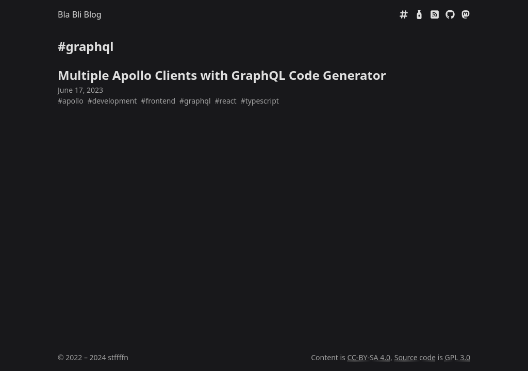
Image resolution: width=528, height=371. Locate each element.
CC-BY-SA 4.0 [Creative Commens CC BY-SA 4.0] (368, 357)
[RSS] (434, 14)
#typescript (260, 101)
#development (112, 101)
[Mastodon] (465, 14)
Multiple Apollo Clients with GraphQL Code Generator (222, 74)
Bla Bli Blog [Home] (80, 14)
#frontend (158, 101)
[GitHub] (450, 14)
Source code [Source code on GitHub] (415, 357)
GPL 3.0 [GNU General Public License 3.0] (457, 357)
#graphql (195, 101)
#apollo (71, 101)
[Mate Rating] (419, 14)
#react (226, 101)
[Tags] (403, 14)
